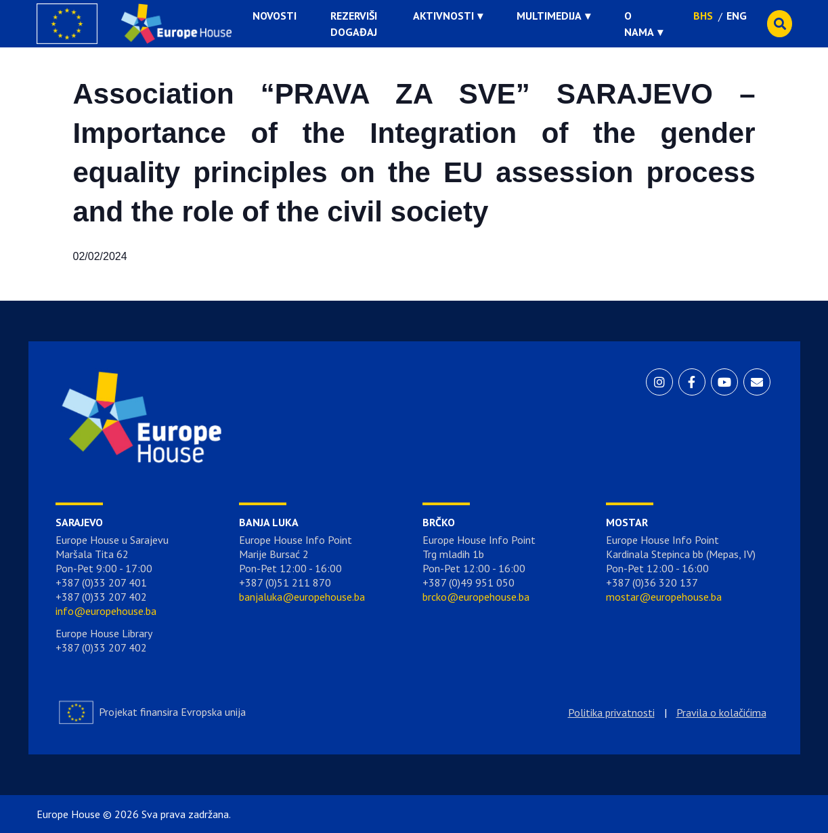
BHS (703, 15)
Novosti (275, 15)
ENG (736, 15)
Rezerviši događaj (353, 24)
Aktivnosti (443, 15)
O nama (639, 24)
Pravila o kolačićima (721, 712)
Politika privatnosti (611, 712)
